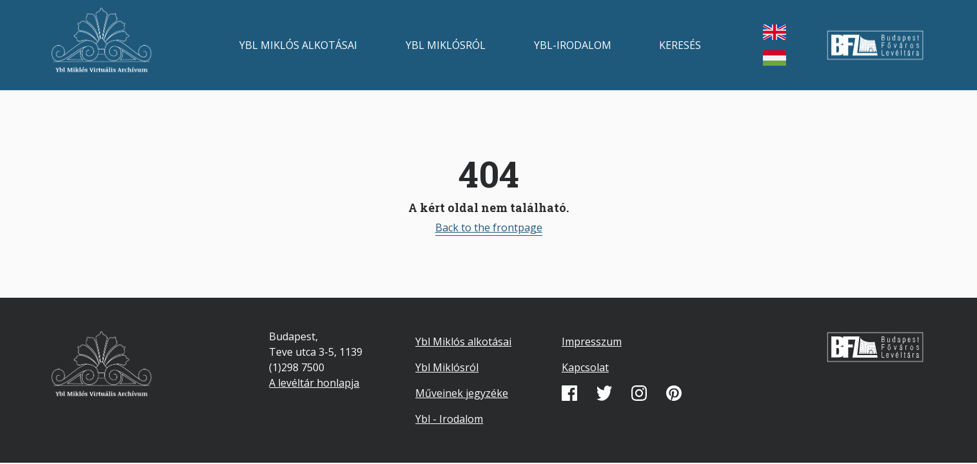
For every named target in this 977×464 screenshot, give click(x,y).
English (774, 32)
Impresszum (592, 341)
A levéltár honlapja (314, 383)
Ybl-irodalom (572, 45)
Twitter (604, 393)
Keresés (680, 45)
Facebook (569, 393)
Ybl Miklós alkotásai (298, 45)
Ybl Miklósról (446, 45)
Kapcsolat (585, 367)
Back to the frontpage (488, 227)
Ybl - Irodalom (449, 419)
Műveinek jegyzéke (461, 393)
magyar (774, 58)
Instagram (639, 393)
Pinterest (674, 393)
